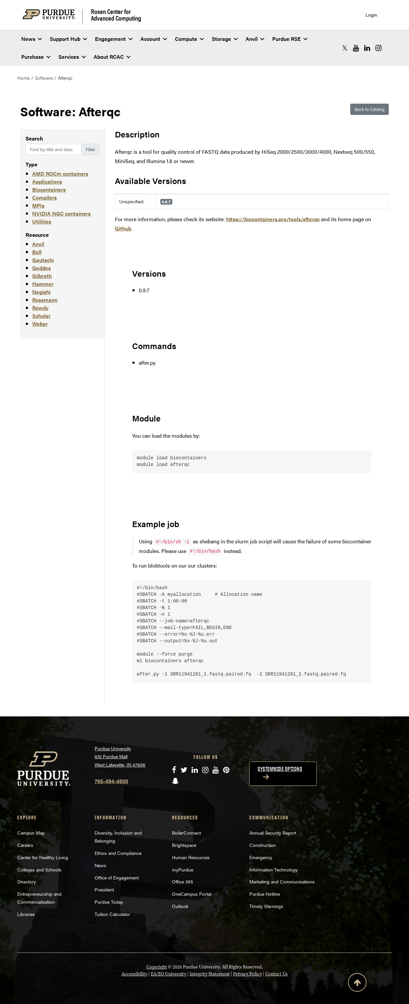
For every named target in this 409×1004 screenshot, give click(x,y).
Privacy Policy (247, 974)
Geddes (41, 268)
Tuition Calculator (112, 914)
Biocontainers (49, 189)
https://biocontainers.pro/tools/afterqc (273, 219)
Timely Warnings (266, 906)
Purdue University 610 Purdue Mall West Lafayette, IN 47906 (120, 756)
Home (23, 77)
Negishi (41, 292)
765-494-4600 (111, 781)
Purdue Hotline (264, 893)
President (104, 889)
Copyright (156, 967)
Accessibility (134, 974)
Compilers (44, 197)
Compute (189, 39)
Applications (47, 181)
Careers (25, 845)
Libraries (26, 914)
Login (371, 15)
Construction (262, 845)
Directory (26, 881)
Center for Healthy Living (42, 857)
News (31, 39)
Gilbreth (42, 276)
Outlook (180, 906)
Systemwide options (280, 769)
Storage (225, 39)
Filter (90, 149)
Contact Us (276, 974)
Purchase (35, 56)
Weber (40, 323)
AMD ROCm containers (60, 173)
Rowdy (40, 308)
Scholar (41, 315)
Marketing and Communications (282, 881)
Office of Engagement (117, 877)
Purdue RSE (289, 39)
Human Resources (191, 857)
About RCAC (112, 56)
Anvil (255, 39)
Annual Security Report (272, 832)
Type (32, 164)
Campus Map (31, 832)
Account (153, 39)
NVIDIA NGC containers (61, 213)
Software (44, 77)
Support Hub (68, 39)
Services (72, 56)
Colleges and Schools (39, 869)
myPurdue (182, 869)
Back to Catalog (369, 109)
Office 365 (182, 881)
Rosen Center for (116, 15)
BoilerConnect (186, 832)
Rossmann (44, 300)
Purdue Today (109, 901)
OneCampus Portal (191, 893)
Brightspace (184, 845)
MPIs (38, 205)
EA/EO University (168, 974)
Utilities (41, 221)
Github (123, 228)
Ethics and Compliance (118, 853)
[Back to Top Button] (357, 983)
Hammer (42, 284)
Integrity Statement (210, 974)
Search (34, 138)
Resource (37, 234)
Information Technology (273, 869)
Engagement (113, 39)
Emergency (260, 857)
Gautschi (43, 260)
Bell (36, 252)
